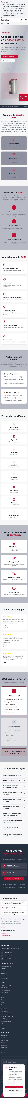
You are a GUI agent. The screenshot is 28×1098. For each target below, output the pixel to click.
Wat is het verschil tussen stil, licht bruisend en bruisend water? (14, 835)
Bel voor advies (8, 61)
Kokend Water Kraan (6, 987)
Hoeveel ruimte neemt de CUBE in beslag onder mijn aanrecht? (14, 814)
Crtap (5, 20)
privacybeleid (11, 1084)
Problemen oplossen (6, 1042)
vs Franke (3, 1038)
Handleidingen (4, 1018)
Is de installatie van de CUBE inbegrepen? (14, 828)
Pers (2, 1023)
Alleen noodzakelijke (14, 1090)
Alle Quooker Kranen (6, 966)
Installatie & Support (6, 1014)
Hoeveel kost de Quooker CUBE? (14, 780)
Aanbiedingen (4, 978)
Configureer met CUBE (9, 56)
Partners (3, 1026)
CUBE (2, 971)
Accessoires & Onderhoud (7, 1016)
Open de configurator (6, 935)
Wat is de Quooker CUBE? (7, 925)
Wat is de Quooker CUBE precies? (14, 775)
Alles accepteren (14, 1087)
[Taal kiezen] (22, 20)
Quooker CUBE (5, 933)
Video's (2, 1002)
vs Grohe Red (4, 1035)
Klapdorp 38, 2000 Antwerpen (11, 958)
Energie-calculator (5, 1045)
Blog (2, 999)
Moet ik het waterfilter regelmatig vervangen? (14, 807)
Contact (3, 1028)
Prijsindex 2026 (4, 1047)
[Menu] (25, 19)
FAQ (2, 1004)
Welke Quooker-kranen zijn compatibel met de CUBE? (14, 786)
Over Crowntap (4, 1011)
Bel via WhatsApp (6, 953)
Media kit (3, 1050)
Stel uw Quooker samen (6, 976)
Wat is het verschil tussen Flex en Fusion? (10, 921)
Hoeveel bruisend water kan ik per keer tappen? (14, 793)
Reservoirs (3, 968)
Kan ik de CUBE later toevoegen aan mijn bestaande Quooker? (14, 821)
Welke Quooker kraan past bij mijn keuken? (11, 923)
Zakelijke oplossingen (6, 1021)
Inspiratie (3, 995)
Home (3, 23)
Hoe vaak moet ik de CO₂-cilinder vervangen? (14, 800)
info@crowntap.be (7, 956)
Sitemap (3, 1052)
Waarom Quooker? (5, 990)
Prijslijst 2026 (4, 973)
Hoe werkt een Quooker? (7, 985)
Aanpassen (14, 1093)
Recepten (3, 997)
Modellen (3, 927)
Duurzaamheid (4, 992)
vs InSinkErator (4, 1040)
